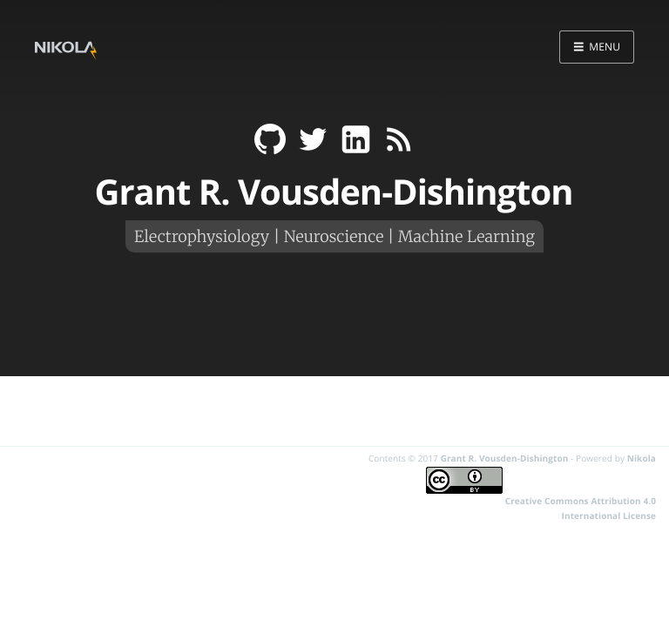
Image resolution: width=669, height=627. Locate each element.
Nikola (641, 458)
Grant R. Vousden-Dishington (505, 458)
